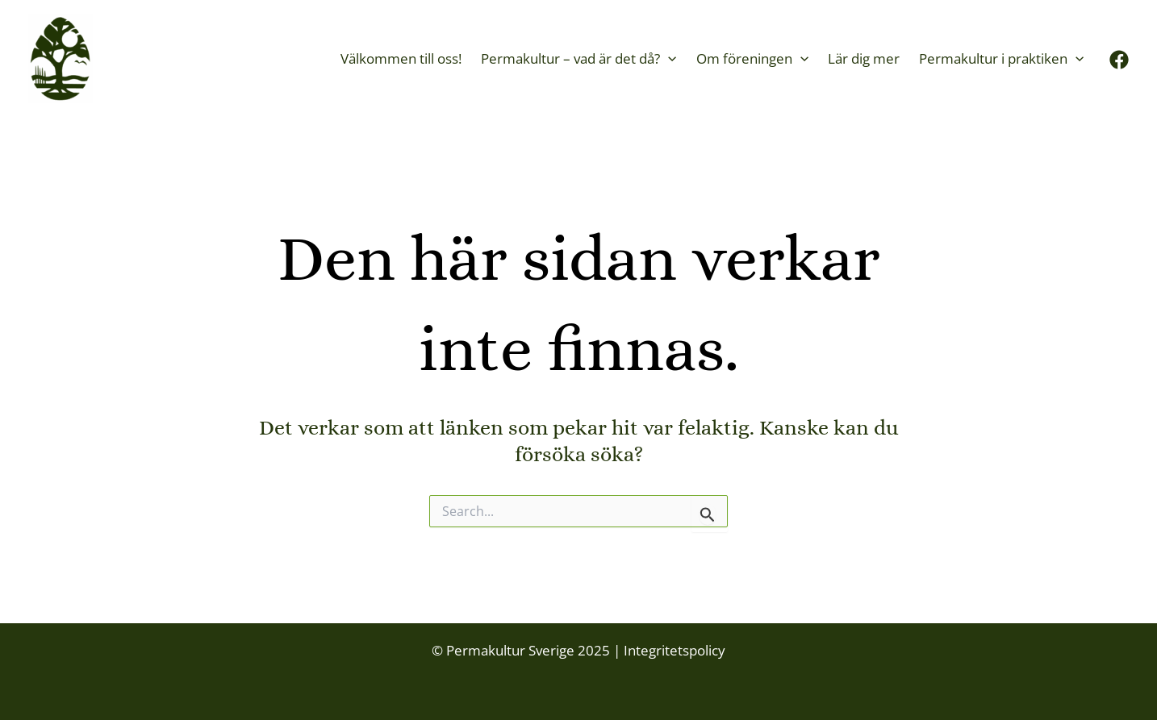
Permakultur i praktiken (1001, 59)
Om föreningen (752, 59)
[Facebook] (1119, 59)
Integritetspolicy (672, 650)
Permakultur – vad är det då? (578, 59)
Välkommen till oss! (401, 58)
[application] (668, 59)
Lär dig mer (864, 58)
